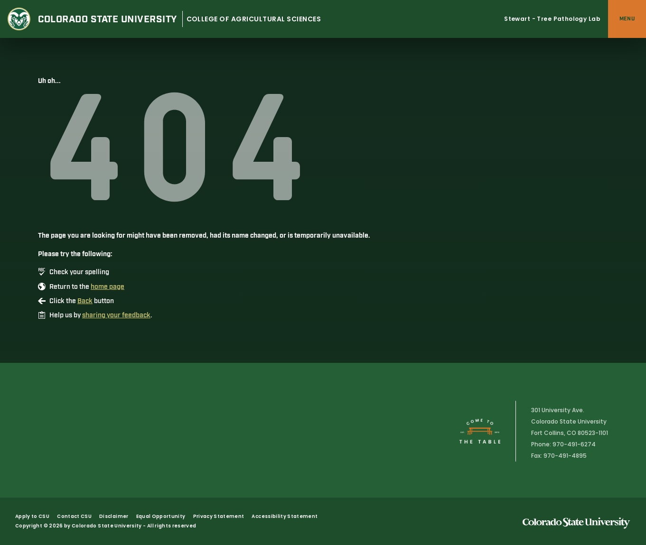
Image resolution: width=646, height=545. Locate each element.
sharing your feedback (116, 315)
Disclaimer (114, 516)
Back (85, 301)
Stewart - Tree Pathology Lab (552, 19)
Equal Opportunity (161, 516)
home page (107, 287)
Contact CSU (74, 516)
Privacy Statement (218, 516)
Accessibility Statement (285, 516)
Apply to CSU (32, 516)
